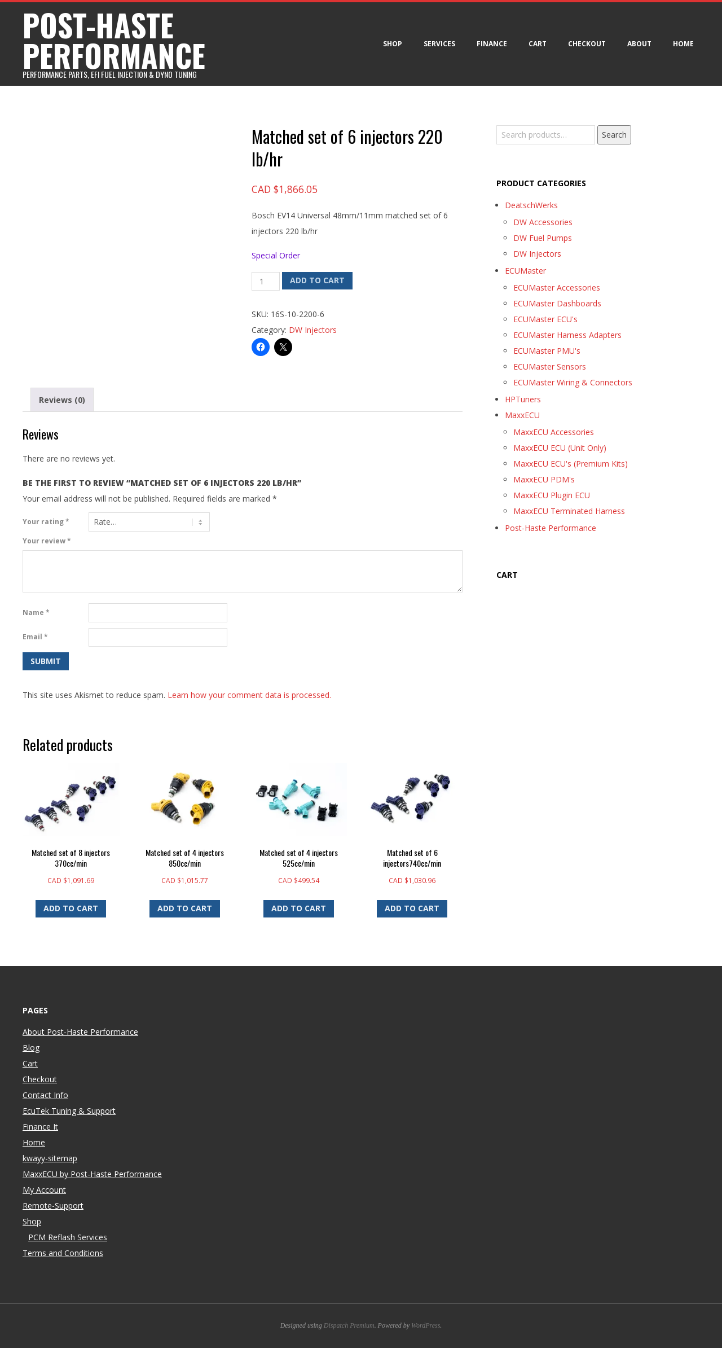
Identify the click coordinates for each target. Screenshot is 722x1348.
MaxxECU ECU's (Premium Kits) (570, 463)
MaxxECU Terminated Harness (569, 511)
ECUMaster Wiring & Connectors (572, 382)
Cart (538, 44)
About (639, 44)
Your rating (46, 521)
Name (36, 612)
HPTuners (523, 399)
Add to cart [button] (70, 908)
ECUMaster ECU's (545, 319)
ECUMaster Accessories (556, 287)
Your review (47, 541)
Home (683, 44)
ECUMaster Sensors (549, 366)
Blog (31, 1047)
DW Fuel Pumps (542, 237)
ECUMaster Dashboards (557, 303)
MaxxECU (522, 415)
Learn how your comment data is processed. (249, 695)
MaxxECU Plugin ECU (551, 495)
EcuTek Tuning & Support (69, 1110)
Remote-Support (53, 1205)
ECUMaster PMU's (546, 350)
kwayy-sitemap (50, 1158)
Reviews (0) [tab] (62, 399)
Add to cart (317, 280)
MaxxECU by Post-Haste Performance (92, 1174)
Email (35, 637)
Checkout (587, 44)
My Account (44, 1189)
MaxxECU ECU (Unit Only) (559, 447)
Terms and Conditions (63, 1253)
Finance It (40, 1126)
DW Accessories (543, 222)
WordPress (425, 1325)
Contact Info (45, 1095)
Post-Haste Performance (550, 527)
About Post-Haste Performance (80, 1031)
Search (614, 134)
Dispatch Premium (349, 1325)
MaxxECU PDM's (544, 479)
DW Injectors (313, 329)
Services (439, 44)
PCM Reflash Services (67, 1237)
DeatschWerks (531, 205)
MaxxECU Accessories (553, 432)
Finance (492, 44)
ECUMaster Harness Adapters (567, 335)
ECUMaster (525, 270)
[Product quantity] (266, 281)
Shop (392, 44)
